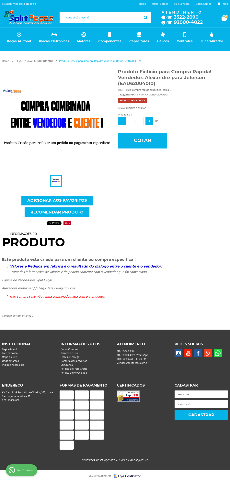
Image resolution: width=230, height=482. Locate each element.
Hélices (163, 41)
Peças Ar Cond (19, 41)
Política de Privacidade (74, 373)
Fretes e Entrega (70, 357)
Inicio (225, 4)
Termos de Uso (69, 353)
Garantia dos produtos (74, 361)
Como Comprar (70, 349)
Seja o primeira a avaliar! (132, 108)
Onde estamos (10, 361)
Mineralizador (212, 41)
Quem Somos (203, 4)
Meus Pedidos (160, 4)
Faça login (30, 4)
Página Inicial (9, 349)
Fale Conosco (182, 4)
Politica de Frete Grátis (74, 369)
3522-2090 (182, 17)
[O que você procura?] (145, 17)
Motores (83, 41)
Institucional (16, 344)
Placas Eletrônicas (54, 41)
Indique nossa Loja (13, 365)
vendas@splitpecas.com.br (132, 363)
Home (142, 4)
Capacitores (139, 41)
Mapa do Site (9, 357)
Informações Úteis (80, 344)
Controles (185, 41)
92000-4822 (184, 22)
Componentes (109, 41)
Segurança (67, 365)
